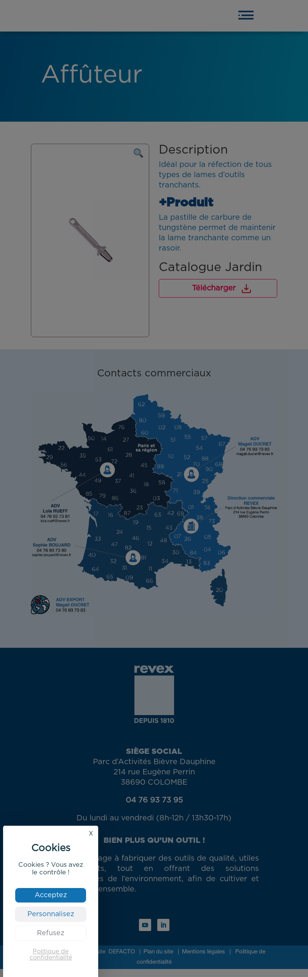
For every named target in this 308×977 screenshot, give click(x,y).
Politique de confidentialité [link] (51, 954)
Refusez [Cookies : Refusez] (50, 933)
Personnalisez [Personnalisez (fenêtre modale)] (50, 914)
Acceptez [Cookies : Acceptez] (51, 895)
